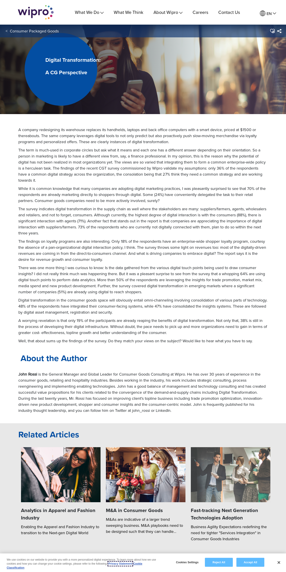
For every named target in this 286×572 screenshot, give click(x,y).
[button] (272, 31)
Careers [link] (200, 12)
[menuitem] (268, 13)
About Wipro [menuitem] (168, 12)
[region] (143, 562)
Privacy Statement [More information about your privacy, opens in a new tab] (120, 563)
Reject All (218, 562)
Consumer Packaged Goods (34, 31)
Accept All (250, 562)
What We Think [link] (128, 12)
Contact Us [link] (229, 12)
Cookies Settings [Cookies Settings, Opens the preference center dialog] (187, 562)
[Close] (279, 562)
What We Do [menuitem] (89, 12)
